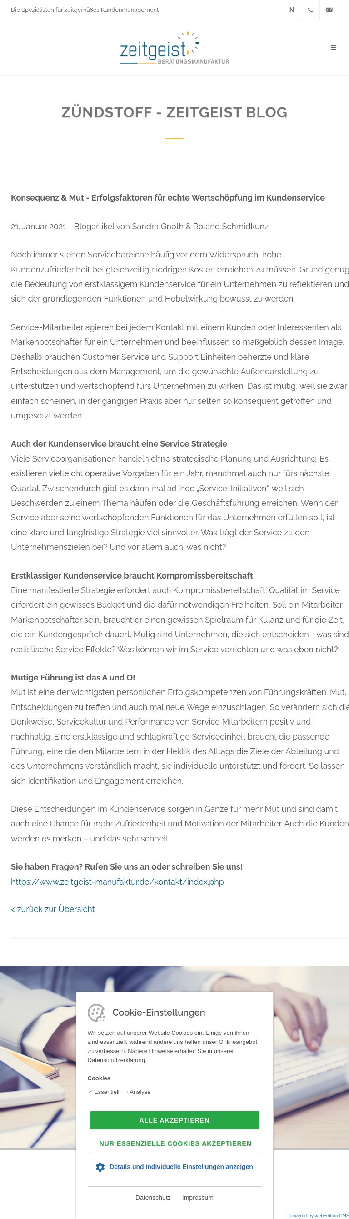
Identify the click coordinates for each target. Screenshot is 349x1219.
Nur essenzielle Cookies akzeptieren (176, 1143)
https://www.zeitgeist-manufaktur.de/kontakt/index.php (117, 882)
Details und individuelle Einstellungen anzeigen (181, 1166)
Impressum (198, 1197)
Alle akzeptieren (175, 1120)
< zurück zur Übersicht (53, 909)
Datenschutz (153, 1197)
